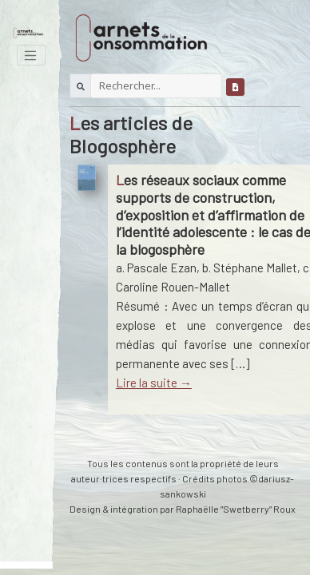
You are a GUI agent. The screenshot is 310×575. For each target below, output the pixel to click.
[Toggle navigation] (31, 55)
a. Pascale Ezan (156, 267)
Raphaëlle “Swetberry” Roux (236, 508)
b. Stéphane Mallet (249, 267)
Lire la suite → (154, 382)
